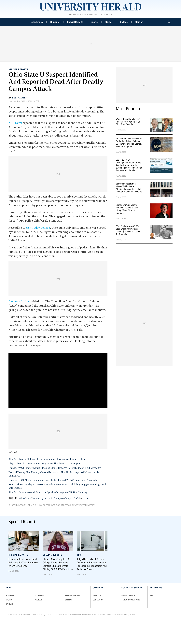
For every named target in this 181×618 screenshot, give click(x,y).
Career (108, 22)
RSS (151, 595)
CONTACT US (98, 600)
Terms (99, 614)
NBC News (15, 123)
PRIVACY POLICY (128, 595)
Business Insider (19, 301)
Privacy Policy (129, 614)
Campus (58, 498)
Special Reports (75, 22)
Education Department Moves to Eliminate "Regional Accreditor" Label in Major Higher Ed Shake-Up (129, 187)
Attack (48, 498)
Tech (79, 554)
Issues (86, 498)
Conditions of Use (113, 614)
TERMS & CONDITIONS (130, 600)
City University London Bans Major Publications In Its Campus (44, 463)
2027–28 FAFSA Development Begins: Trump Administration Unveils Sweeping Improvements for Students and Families (129, 165)
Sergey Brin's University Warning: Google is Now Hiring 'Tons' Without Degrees (127, 209)
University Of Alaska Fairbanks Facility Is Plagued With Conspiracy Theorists (52, 480)
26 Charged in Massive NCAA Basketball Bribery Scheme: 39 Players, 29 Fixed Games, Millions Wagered (129, 142)
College (124, 22)
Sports (94, 22)
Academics (37, 22)
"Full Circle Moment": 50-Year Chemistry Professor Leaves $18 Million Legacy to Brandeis (128, 230)
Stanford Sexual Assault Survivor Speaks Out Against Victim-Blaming (47, 492)
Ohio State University (31, 498)
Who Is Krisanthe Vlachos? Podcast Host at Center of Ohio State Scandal (128, 122)
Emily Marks (19, 97)
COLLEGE (68, 600)
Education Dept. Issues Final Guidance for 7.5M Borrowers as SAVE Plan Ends (23, 562)
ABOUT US (97, 595)
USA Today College (38, 228)
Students (54, 22)
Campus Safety (72, 498)
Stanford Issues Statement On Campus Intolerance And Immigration (47, 459)
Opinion (139, 22)
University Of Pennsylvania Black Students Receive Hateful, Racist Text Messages (54, 467)
